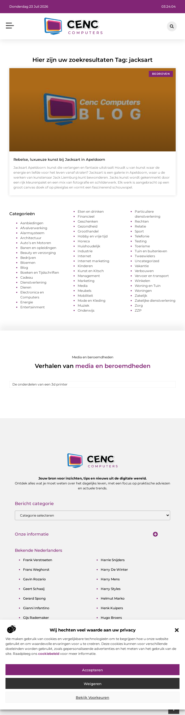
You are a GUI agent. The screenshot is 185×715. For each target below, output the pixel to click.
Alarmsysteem (32, 233)
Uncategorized (147, 261)
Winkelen (142, 281)
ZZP (138, 310)
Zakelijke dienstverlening (155, 300)
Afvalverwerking (33, 228)
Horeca (84, 241)
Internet (84, 256)
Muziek (83, 305)
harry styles (110, 589)
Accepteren (92, 688)
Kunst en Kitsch (91, 271)
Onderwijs (86, 310)
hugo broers (111, 618)
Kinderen (85, 266)
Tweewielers (145, 256)
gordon (29, 627)
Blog (24, 267)
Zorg (139, 305)
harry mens (110, 579)
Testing (141, 241)
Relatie (140, 226)
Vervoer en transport (152, 276)
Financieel (86, 216)
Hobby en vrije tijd (93, 236)
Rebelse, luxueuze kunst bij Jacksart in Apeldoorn (59, 159)
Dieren (25, 287)
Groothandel (88, 231)
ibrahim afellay (113, 627)
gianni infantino (36, 608)
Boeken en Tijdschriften (39, 272)
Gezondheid (87, 226)
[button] (177, 649)
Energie (26, 302)
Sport (139, 231)
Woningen (143, 291)
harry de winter (114, 569)
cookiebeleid (49, 672)
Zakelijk (141, 295)
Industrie (85, 251)
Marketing (86, 281)
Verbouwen (144, 271)
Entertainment (32, 307)
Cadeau (26, 277)
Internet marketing (93, 261)
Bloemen (27, 262)
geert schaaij (33, 589)
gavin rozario (34, 579)
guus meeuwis (35, 637)
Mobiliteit (85, 295)
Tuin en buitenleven (151, 251)
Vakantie (142, 266)
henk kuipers (112, 608)
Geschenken (88, 221)
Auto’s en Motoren (35, 243)
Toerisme (142, 246)
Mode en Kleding (91, 300)
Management (89, 276)
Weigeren (93, 702)
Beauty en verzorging (38, 253)
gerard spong (34, 598)
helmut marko (113, 598)
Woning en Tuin (148, 286)
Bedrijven (28, 258)
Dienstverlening (33, 282)
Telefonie (142, 236)
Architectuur (30, 238)
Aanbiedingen (31, 223)
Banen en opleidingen (38, 248)
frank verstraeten (37, 560)
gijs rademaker (36, 618)
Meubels (84, 291)
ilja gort (107, 637)
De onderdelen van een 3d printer (40, 384)
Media (83, 286)
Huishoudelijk (89, 246)
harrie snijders (113, 560)
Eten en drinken (91, 211)
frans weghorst (36, 569)
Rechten (142, 221)
